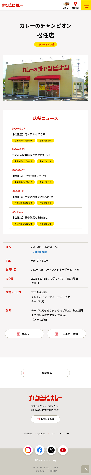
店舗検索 (75, 8)
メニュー (66, 8)
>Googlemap (39, 252)
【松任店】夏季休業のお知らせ (30, 217)
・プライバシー (40, 471)
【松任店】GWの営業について (29, 176)
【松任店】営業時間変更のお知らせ (32, 197)
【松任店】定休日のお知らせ (28, 134)
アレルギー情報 (69, 334)
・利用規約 (52, 471)
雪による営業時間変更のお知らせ (31, 155)
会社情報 (41, 434)
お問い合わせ (47, 419)
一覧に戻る (45, 373)
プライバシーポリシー (59, 434)
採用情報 (28, 434)
